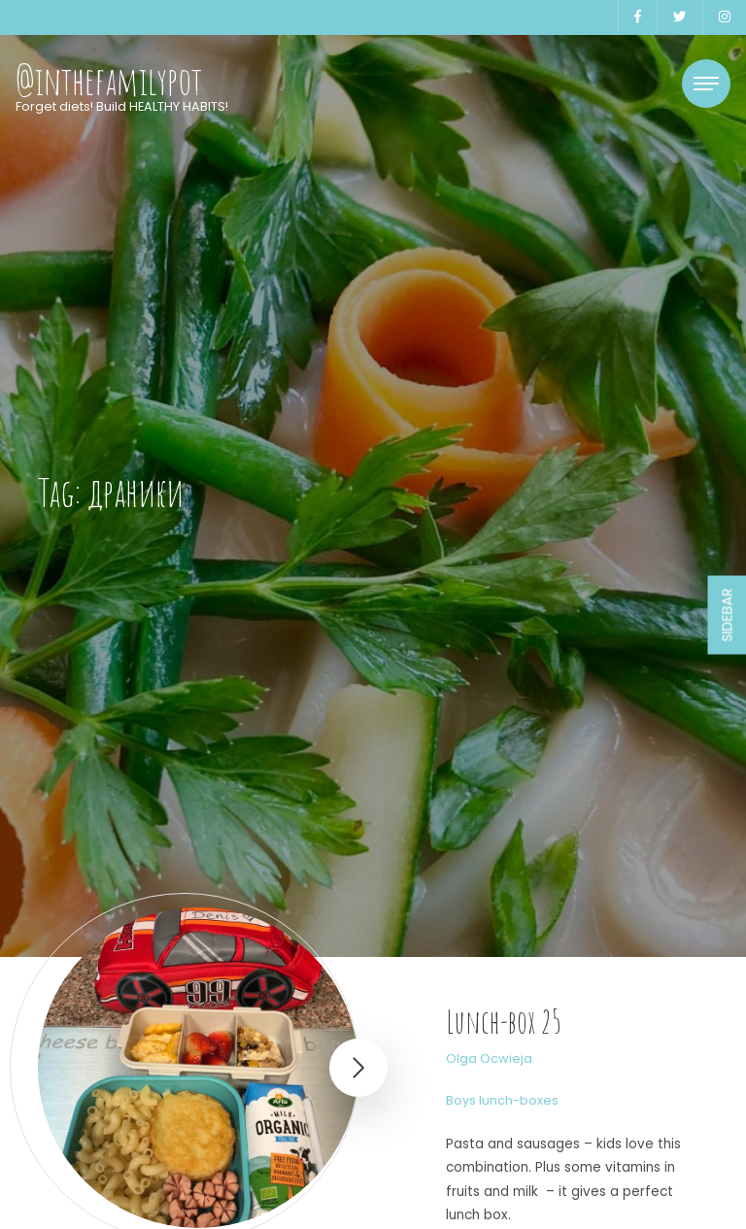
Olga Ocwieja (489, 1058)
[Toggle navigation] (706, 83)
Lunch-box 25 (503, 1021)
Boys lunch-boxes (502, 1100)
